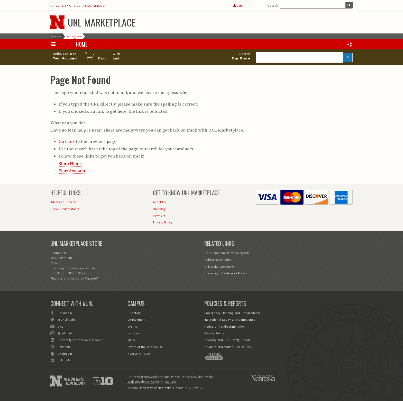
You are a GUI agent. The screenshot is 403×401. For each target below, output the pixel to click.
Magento (91, 278)
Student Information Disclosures (227, 347)
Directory (134, 313)
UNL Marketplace (102, 22)
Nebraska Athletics (217, 259)
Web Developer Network (144, 381)
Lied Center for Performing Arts (227, 253)
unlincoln (64, 347)
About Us (159, 202)
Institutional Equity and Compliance (229, 319)
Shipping (159, 209)
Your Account (72, 170)
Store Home (70, 163)
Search (272, 5)
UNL (60, 326)
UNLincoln (65, 313)
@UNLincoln (66, 319)
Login (238, 5)
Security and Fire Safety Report (227, 340)
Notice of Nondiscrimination (224, 326)
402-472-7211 (195, 388)
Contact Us (58, 253)
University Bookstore (219, 266)
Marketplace (74, 36)
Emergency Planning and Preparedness (232, 313)
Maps (131, 340)
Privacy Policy (162, 222)
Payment (159, 215)
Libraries (133, 333)
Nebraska (56, 36)
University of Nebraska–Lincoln (78, 5)
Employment (136, 319)
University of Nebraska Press (225, 273)
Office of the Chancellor (144, 347)
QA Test (170, 381)
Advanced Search (63, 202)
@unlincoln (66, 333)
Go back (67, 141)
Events (132, 326)
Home (82, 44)
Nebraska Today (139, 353)
